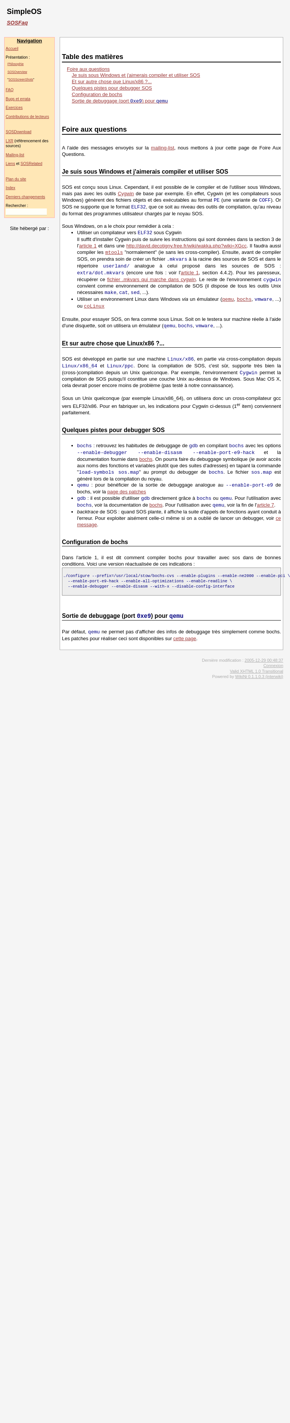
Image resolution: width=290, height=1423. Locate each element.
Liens (10, 164)
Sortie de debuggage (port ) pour (120, 101)
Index (10, 188)
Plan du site (16, 179)
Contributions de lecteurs (27, 117)
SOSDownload (18, 132)
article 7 (265, 505)
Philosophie (16, 64)
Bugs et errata (18, 99)
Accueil (12, 49)
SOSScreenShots (21, 79)
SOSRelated (31, 164)
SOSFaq (17, 23)
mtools (114, 252)
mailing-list (162, 148)
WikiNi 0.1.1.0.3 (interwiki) (259, 676)
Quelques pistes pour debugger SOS (112, 88)
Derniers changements (25, 197)
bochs (244, 299)
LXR (9, 141)
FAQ (10, 90)
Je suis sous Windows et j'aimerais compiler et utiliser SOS (136, 75)
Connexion (273, 665)
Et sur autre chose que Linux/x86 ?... (112, 81)
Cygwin (126, 193)
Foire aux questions (88, 69)
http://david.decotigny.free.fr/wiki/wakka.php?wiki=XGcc (186, 246)
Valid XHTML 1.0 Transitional (256, 671)
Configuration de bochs (97, 94)
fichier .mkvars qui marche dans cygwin (151, 280)
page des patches (126, 492)
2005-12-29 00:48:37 (264, 660)
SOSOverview (17, 72)
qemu (228, 299)
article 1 (87, 246)
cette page (184, 638)
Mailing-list (15, 155)
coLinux (94, 306)
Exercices (14, 108)
